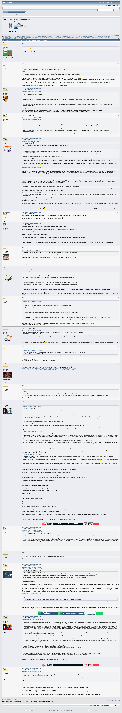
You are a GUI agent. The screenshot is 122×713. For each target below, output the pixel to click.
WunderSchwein (7, 246)
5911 (40, 37)
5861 (34, 36)
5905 (27, 37)
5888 (95, 36)
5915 (49, 37)
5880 (77, 36)
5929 (81, 37)
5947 (15, 38)
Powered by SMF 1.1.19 (53, 710)
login (15, 7)
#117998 (117, 564)
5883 (84, 36)
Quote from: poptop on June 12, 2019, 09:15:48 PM (31, 45)
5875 (66, 36)
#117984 (117, 115)
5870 (54, 36)
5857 (25, 36)
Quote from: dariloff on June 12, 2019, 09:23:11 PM (32, 119)
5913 (45, 37)
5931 (86, 37)
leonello (5, 552)
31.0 (17, 10)
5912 (43, 37)
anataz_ (5, 223)
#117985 (117, 138)
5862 (36, 36)
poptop (4, 138)
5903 (22, 37)
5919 (58, 37)
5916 (52, 37)
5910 (38, 37)
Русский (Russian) (17, 14)
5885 (89, 36)
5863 (39, 36)
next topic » (116, 36)
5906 (29, 37)
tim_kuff (5, 114)
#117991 (117, 328)
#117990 (117, 297)
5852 (14, 36)
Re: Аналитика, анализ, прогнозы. (32, 42)
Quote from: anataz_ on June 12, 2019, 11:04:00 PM (31, 271)
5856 (23, 36)
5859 (29, 36)
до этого (35, 558)
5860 (32, 36)
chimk (30, 386)
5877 (70, 36)
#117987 (117, 224)
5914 (47, 37)
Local (11, 14)
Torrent (20, 10)
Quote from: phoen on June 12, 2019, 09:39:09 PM (31, 148)
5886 (91, 36)
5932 (88, 37)
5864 (41, 36)
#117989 (117, 268)
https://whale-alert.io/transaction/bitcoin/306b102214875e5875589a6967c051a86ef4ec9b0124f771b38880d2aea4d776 (48, 369)
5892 (105, 36)
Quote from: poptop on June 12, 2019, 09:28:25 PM (31, 91)
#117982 (117, 63)
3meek (4, 668)
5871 (57, 36)
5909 (36, 37)
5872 (59, 36)
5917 (54, 37)
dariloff (4, 88)
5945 (10, 38)
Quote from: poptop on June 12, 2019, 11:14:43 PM (31, 299)
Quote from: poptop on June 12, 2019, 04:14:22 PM (31, 530)
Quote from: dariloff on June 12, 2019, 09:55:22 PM (31, 167)
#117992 (117, 346)
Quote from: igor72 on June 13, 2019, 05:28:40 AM (31, 593)
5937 (100, 37)
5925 (72, 37)
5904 (24, 37)
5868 (50, 36)
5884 (86, 36)
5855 (20, 36)
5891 (102, 36)
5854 (18, 36)
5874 (64, 36)
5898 (10, 37)
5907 (31, 37)
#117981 (117, 43)
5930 (84, 37)
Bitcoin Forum (5, 14)
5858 (27, 36)
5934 (93, 37)
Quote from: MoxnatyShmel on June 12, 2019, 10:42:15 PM (33, 250)
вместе (23, 209)
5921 (63, 37)
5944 (8, 38)
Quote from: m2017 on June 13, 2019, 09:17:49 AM (31, 671)
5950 (22, 38)
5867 (48, 36)
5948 (17, 38)
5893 (107, 36)
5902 (20, 37)
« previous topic (115, 35)
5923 (68, 37)
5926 (74, 37)
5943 (6, 38)
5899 (12, 37)
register (18, 7)
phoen (4, 63)
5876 (68, 36)
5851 (11, 36)
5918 (56, 37)
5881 (80, 36)
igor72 (4, 384)
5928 (79, 37)
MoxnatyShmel (6, 212)
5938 (102, 37)
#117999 (117, 617)
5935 (95, 37)
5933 (90, 37)
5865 (43, 36)
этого (61, 687)
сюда (28, 687)
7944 (25, 38)
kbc (4, 527)
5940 (106, 37)
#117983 (117, 89)
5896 (6, 37)
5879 (75, 36)
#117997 (117, 552)
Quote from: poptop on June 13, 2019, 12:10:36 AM (31, 349)
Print (118, 38)
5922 (65, 37)
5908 (33, 37)
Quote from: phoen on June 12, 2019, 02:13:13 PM (32, 531)
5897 (8, 37)
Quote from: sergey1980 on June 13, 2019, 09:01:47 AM (32, 619)
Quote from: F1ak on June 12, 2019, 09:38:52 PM (31, 141)
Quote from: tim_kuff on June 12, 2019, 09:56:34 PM (31, 192)
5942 (3, 38)
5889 (98, 36)
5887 (93, 36)
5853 (16, 36)
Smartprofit (5, 401)
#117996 (117, 527)
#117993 (117, 364)
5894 (109, 36)
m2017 (4, 564)
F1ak (4, 42)
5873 (61, 36)
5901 (17, 37)
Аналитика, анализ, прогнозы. (45, 14)
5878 (73, 36)
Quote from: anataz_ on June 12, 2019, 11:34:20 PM (31, 330)
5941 (109, 37)
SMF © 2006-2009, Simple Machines (66, 710)
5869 (52, 36)
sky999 (4, 363)
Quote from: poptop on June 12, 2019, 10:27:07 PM (31, 388)
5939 (104, 37)
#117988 (117, 247)
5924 (70, 37)
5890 (100, 36)
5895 (3, 37)
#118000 (117, 668)
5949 (19, 38)
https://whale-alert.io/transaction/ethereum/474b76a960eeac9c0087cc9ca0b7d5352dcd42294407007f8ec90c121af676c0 (49, 368)
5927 (77, 37)
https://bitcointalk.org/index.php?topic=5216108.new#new (43, 264)
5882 (82, 36)
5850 (9, 36)
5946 (12, 38)
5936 (97, 37)
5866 (45, 36)
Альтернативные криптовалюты (29, 14)
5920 (61, 37)
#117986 (117, 212)
